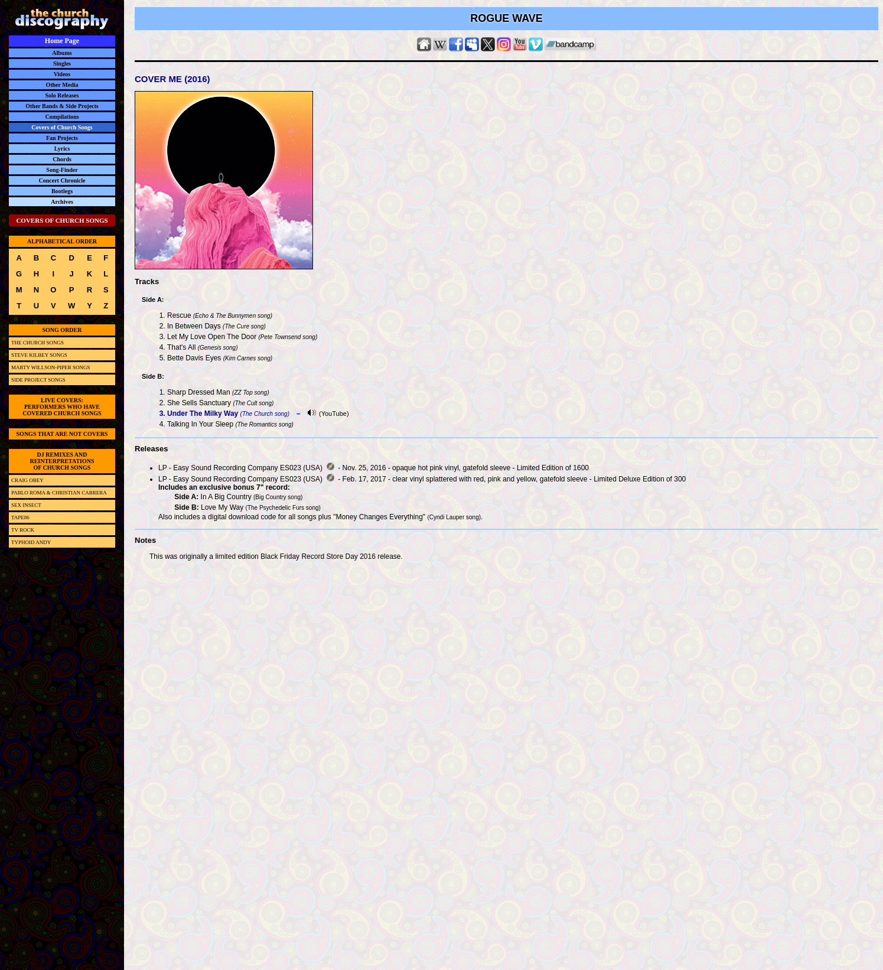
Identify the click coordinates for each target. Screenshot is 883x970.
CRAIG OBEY (27, 480)
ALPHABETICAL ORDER (62, 241)
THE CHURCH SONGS (37, 343)
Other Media (61, 85)
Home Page (62, 41)
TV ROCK (22, 530)
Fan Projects (62, 138)
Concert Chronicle (62, 180)
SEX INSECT (26, 505)
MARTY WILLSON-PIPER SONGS (50, 367)
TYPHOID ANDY (31, 542)
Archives (62, 201)
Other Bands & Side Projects (62, 106)
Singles (62, 63)
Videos (62, 74)
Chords (62, 159)
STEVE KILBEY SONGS (39, 355)
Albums (61, 53)
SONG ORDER (62, 330)
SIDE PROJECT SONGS (38, 380)
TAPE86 (20, 517)
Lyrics (62, 148)
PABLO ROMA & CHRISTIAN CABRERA (59, 493)
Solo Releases (62, 95)
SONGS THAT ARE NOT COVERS (62, 434)
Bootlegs (62, 191)
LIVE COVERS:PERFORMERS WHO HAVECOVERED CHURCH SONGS (61, 406)
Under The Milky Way (202, 413)
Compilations (62, 116)
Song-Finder (61, 170)
